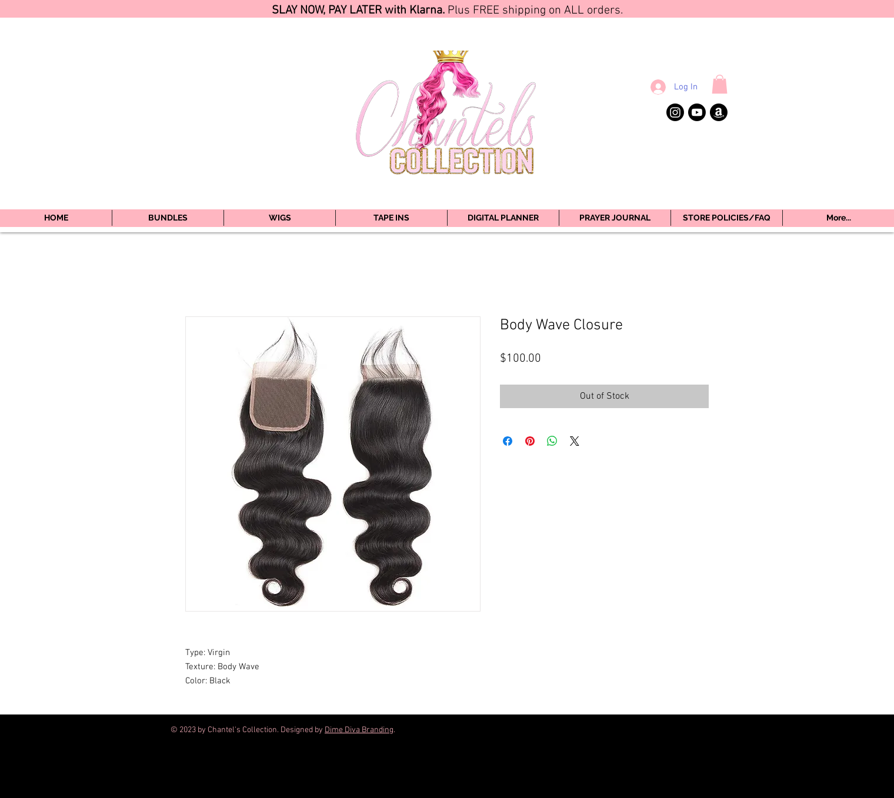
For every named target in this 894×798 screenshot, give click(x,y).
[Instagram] (675, 112)
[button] (720, 84)
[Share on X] (575, 441)
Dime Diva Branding (359, 730)
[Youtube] (697, 112)
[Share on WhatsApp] (552, 441)
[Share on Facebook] (508, 441)
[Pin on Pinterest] (530, 441)
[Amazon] (719, 112)
